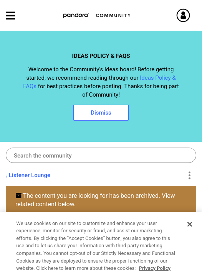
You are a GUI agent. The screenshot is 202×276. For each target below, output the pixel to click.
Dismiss (101, 112)
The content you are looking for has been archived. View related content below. (95, 200)
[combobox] (101, 155)
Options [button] (189, 175)
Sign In (192, 15)
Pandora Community (97, 15)
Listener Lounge (29, 175)
